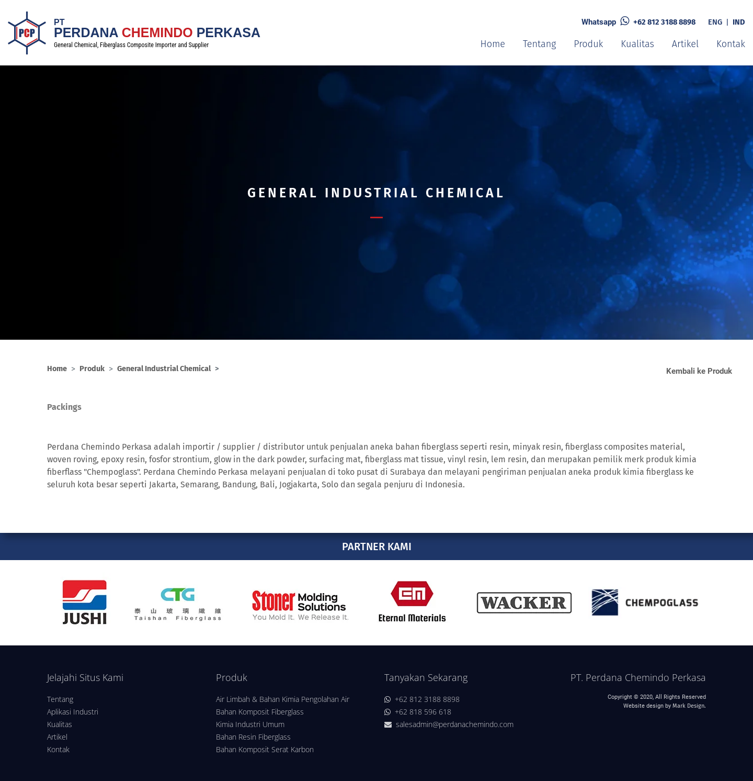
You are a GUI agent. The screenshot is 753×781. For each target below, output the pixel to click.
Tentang (539, 44)
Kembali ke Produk (699, 371)
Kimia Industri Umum (250, 724)
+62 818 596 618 (417, 712)
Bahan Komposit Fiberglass (260, 712)
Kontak (730, 44)
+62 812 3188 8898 (664, 22)
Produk (588, 44)
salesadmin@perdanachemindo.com (449, 724)
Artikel (685, 44)
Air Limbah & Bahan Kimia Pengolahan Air (282, 699)
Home (493, 44)
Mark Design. (689, 705)
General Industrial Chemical (164, 369)
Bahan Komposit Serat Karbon (265, 749)
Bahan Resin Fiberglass (253, 737)
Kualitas (637, 44)
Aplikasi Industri (72, 712)
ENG (715, 22)
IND (739, 22)
